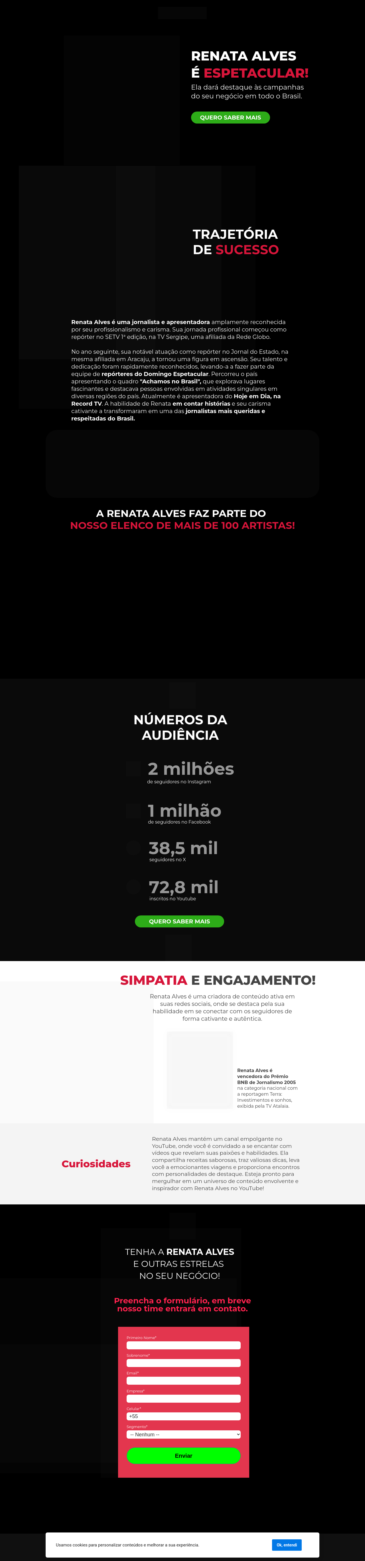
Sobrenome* (138, 1355)
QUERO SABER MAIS (230, 117)
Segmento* (137, 1426)
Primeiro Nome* (142, 1337)
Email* (133, 1373)
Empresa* (136, 1391)
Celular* (134, 1408)
